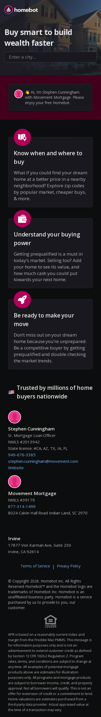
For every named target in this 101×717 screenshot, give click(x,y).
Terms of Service (35, 565)
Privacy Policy (69, 565)
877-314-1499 (22, 506)
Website (16, 467)
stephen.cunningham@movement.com (43, 461)
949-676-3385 (22, 454)
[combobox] (50, 57)
